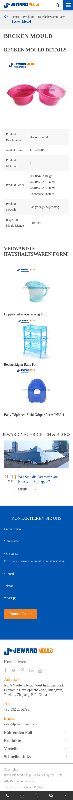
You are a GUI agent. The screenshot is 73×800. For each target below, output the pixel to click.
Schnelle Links (17, 756)
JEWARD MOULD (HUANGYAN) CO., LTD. (33, 775)
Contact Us (20, 614)
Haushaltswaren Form (51, 16)
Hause (15, 16)
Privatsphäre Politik (30, 787)
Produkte (28, 16)
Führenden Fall (18, 732)
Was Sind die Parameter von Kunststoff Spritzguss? (38, 479)
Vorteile (11, 748)
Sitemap (9, 787)
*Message (11, 554)
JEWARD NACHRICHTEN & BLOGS (36, 434)
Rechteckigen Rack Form (22, 365)
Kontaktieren (15, 661)
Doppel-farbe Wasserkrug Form (26, 314)
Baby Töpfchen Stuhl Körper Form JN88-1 (34, 415)
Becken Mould (21, 21)
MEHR (27, 489)
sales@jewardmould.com (21, 724)
